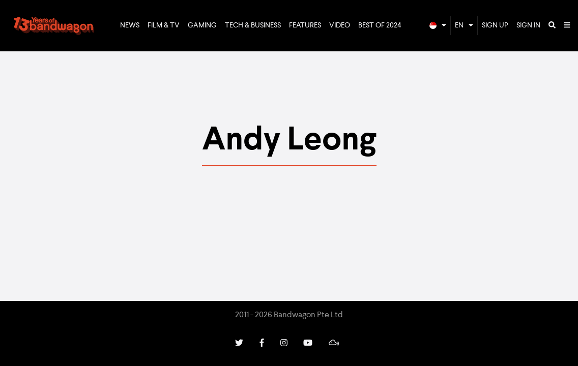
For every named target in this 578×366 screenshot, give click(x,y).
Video (339, 25)
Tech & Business (253, 25)
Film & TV (164, 25)
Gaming (202, 25)
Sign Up (495, 25)
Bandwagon (54, 26)
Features (305, 25)
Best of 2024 (379, 25)
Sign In (528, 25)
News (129, 25)
